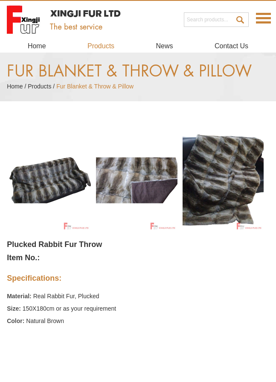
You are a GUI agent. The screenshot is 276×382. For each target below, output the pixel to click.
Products (100, 46)
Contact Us (231, 46)
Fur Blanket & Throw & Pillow (129, 71)
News (164, 46)
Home (37, 46)
